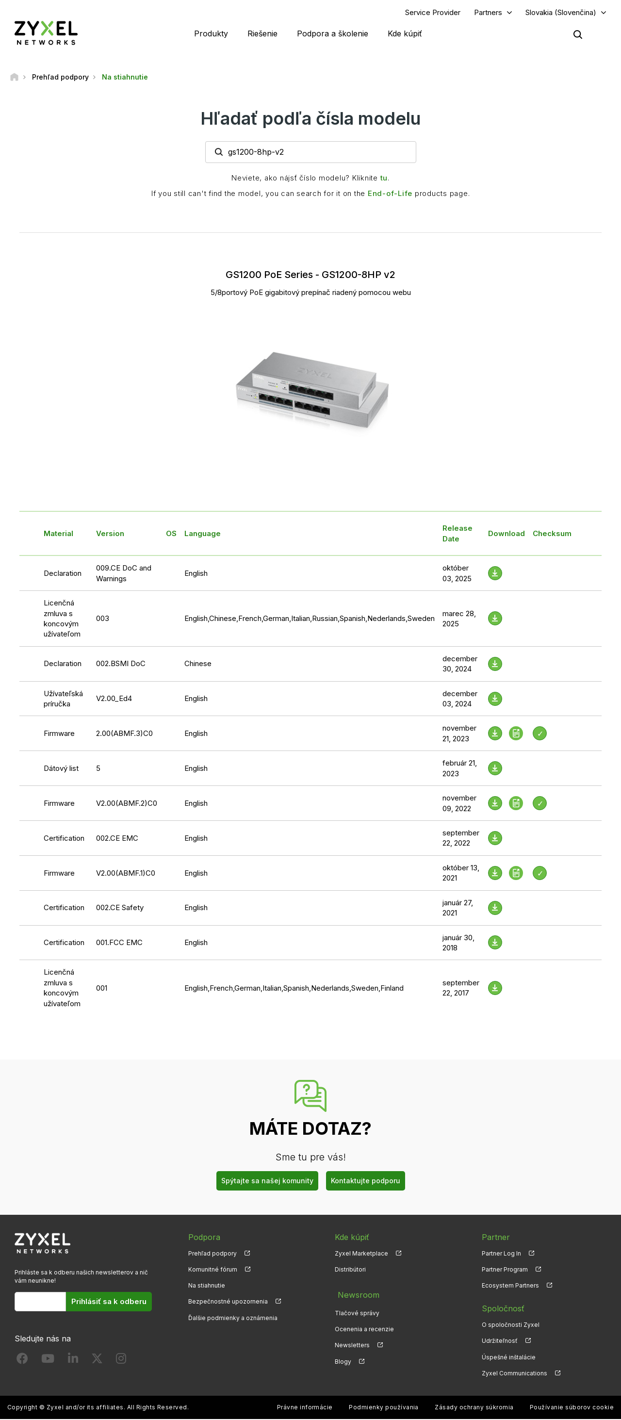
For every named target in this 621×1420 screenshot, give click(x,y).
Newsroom (355, 1294)
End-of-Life (390, 194)
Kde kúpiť (405, 34)
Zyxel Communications (514, 1374)
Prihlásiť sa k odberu (109, 1302)
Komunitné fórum (212, 1270)
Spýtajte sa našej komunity (267, 1182)
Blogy (343, 1358)
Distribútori (350, 1270)
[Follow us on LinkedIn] (73, 1362)
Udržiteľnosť (500, 1342)
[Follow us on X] (97, 1362)
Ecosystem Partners (510, 1286)
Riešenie (262, 34)
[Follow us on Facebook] (22, 1362)
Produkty (211, 34)
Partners (488, 12)
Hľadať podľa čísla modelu (310, 120)
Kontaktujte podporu (365, 1182)
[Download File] (495, 575)
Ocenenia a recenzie (364, 1326)
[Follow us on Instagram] (121, 1362)
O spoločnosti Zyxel (510, 1326)
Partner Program (505, 1270)
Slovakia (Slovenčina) (560, 12)
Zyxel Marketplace (361, 1254)
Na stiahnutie (206, 1286)
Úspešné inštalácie (509, 1358)
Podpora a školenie (332, 34)
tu (384, 178)
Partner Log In (501, 1254)
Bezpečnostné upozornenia (228, 1302)
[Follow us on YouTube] (47, 1362)
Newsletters (352, 1342)
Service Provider (432, 12)
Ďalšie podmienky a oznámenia (233, 1318)
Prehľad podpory (212, 1254)
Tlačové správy (357, 1310)
